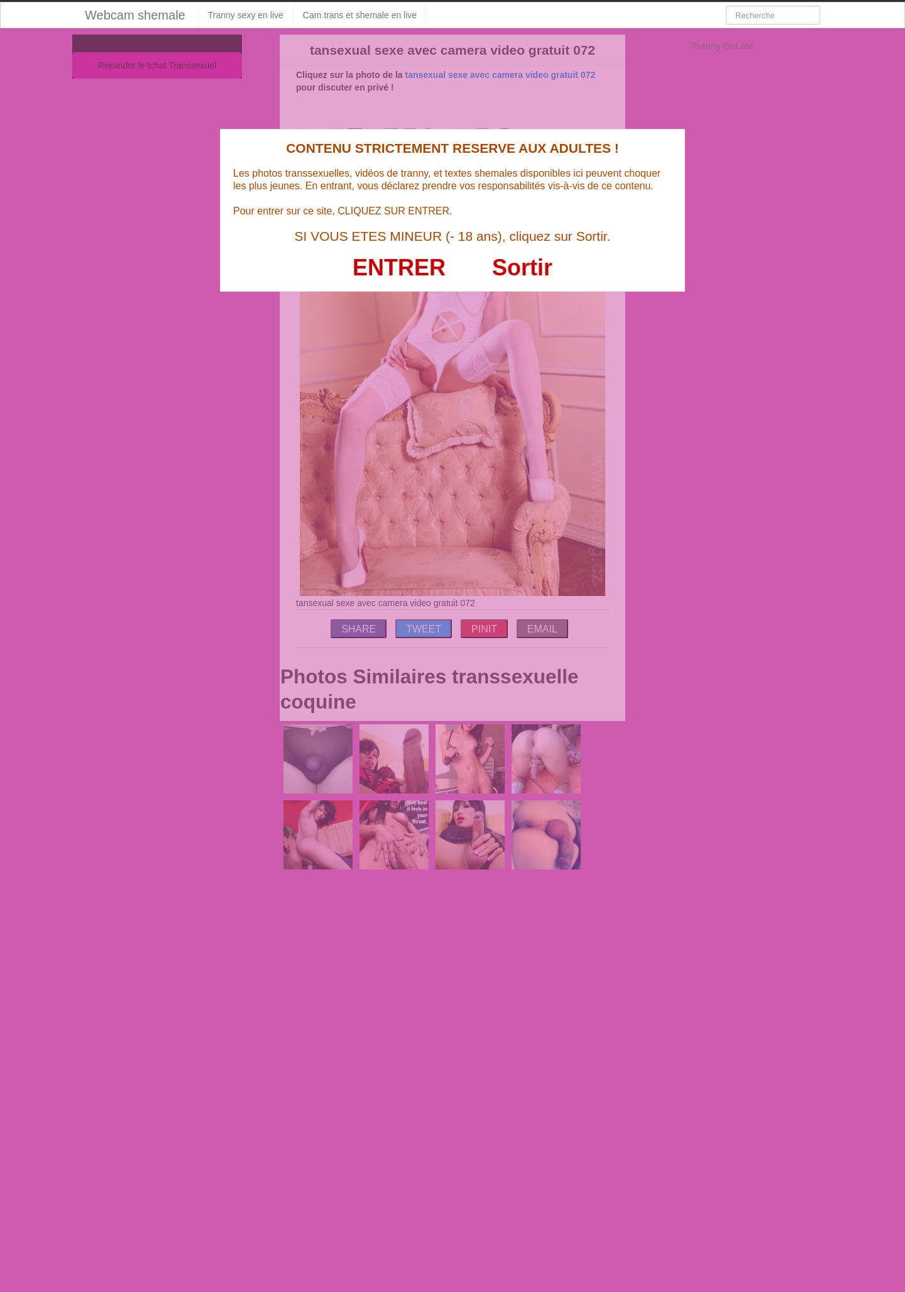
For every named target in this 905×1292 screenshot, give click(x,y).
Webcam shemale (135, 15)
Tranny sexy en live (245, 15)
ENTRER (399, 267)
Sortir (522, 267)
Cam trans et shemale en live (360, 15)
